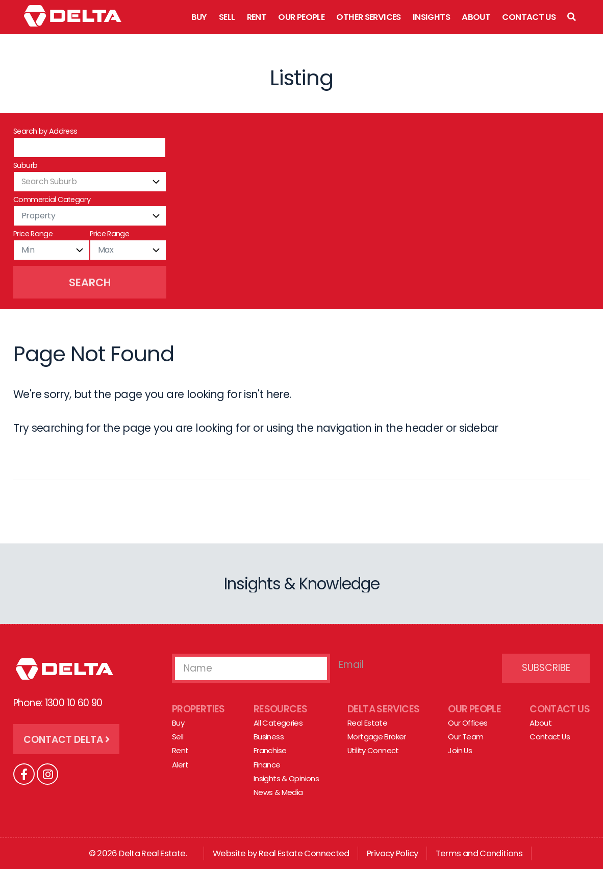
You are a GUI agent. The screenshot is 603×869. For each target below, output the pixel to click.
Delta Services (383, 709)
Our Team (465, 736)
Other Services (368, 17)
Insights (431, 17)
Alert (180, 764)
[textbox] (89, 182)
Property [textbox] (38, 215)
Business (269, 736)
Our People (301, 17)
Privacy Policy (392, 853)
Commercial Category (51, 199)
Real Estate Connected (304, 853)
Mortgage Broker (376, 736)
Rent (257, 17)
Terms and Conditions (479, 853)
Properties (198, 709)
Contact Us (529, 17)
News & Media (278, 792)
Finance (267, 764)
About (476, 17)
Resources (280, 709)
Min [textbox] (27, 250)
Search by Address (45, 131)
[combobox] (89, 181)
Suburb (25, 165)
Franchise (270, 751)
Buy (199, 17)
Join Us (460, 751)
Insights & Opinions (286, 778)
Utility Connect (373, 751)
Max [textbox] (105, 250)
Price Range (33, 234)
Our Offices (467, 722)
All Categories (278, 722)
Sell (227, 17)
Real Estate (367, 722)
